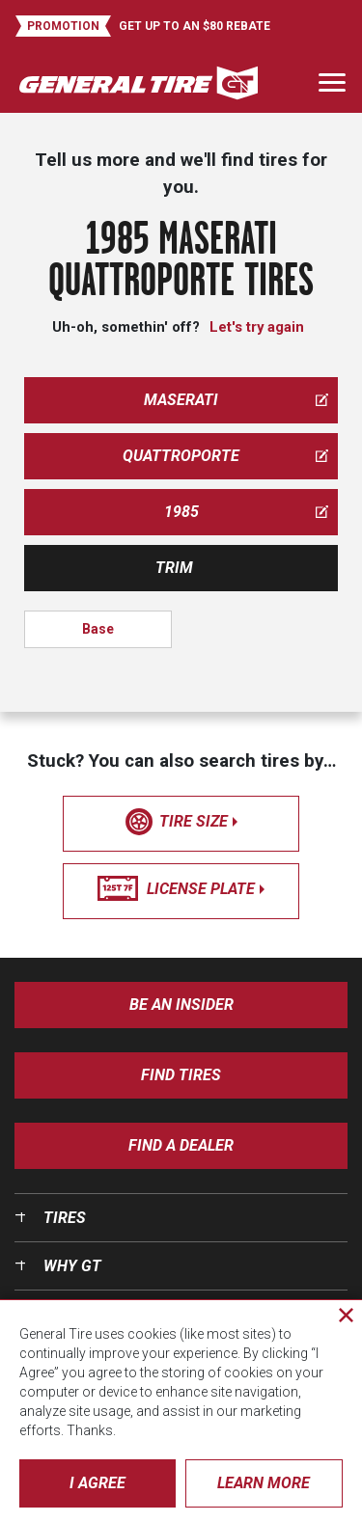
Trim (174, 567)
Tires (64, 1218)
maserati (236, 400)
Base (98, 629)
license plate (181, 889)
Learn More (263, 1483)
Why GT (72, 1266)
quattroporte (225, 456)
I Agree (97, 1483)
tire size (181, 821)
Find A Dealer (181, 1145)
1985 (246, 512)
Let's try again (256, 327)
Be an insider (181, 1004)
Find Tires (181, 1075)
